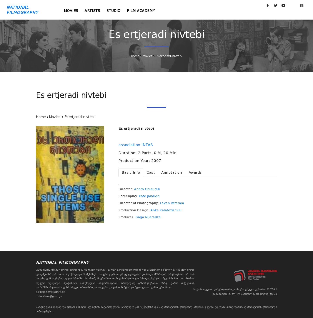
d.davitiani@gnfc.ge (49, 296)
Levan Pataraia (172, 203)
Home (135, 56)
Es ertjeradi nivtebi (168, 56)
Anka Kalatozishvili (166, 210)
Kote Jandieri (149, 196)
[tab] (130, 172)
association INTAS (136, 145)
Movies (71, 11)
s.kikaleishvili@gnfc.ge (50, 291)
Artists (92, 11)
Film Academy (141, 11)
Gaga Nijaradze (148, 217)
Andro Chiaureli (147, 189)
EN (302, 5)
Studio (113, 11)
